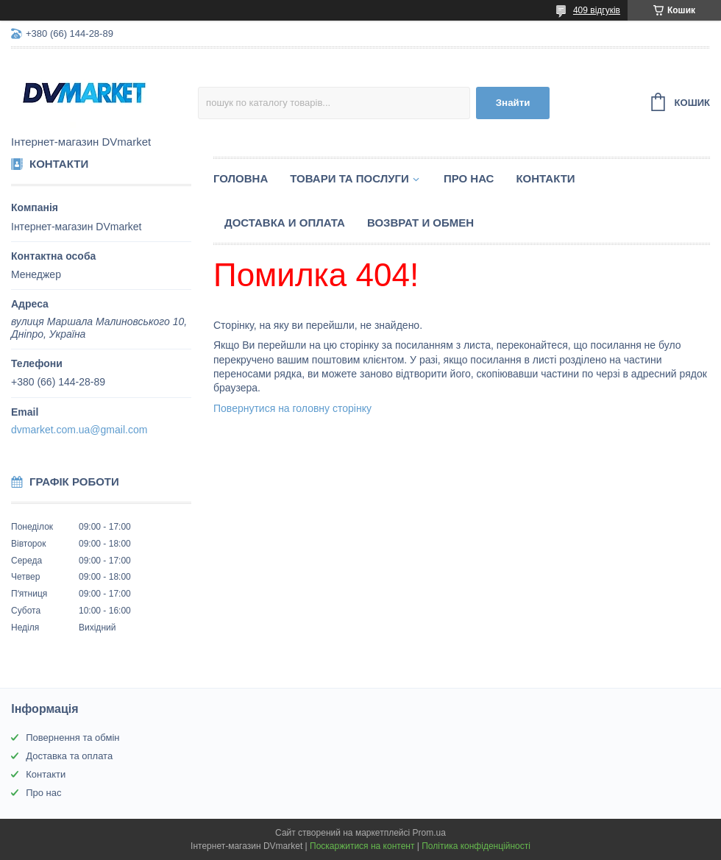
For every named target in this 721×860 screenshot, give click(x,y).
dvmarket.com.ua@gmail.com (79, 430)
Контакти (545, 178)
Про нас (469, 178)
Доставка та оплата (69, 755)
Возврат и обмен (420, 222)
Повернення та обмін (72, 737)
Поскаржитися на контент (362, 846)
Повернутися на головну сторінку (292, 408)
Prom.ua (429, 833)
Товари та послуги (349, 178)
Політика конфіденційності (476, 846)
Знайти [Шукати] (513, 102)
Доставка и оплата (284, 222)
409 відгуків (596, 10)
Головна (240, 178)
